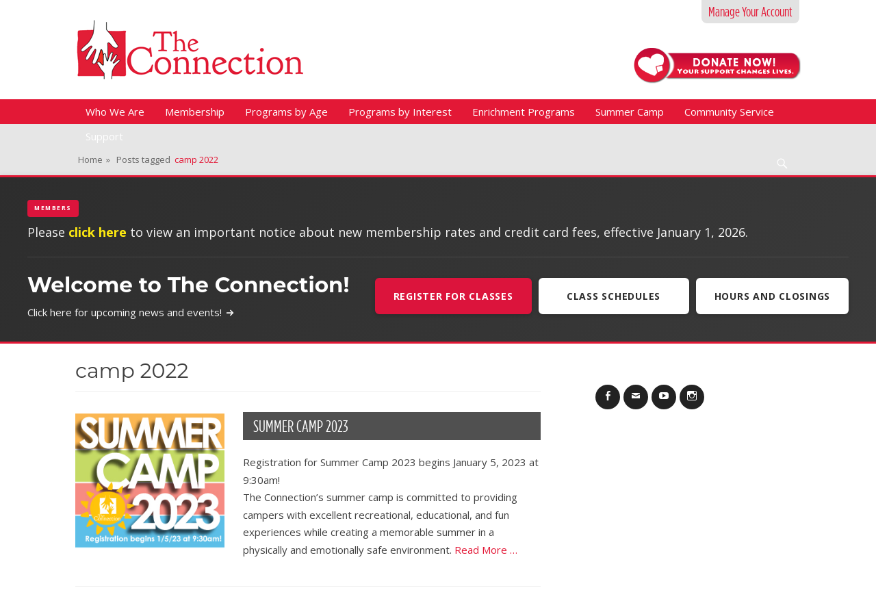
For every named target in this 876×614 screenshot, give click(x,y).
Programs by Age (286, 111)
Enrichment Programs (523, 111)
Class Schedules (613, 296)
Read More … (485, 550)
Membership (194, 111)
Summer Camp (629, 111)
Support (104, 136)
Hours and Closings (772, 296)
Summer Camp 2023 (300, 426)
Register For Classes (453, 296)
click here (97, 232)
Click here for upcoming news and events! (131, 312)
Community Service (729, 111)
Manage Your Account (750, 11)
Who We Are (115, 111)
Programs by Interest (400, 111)
